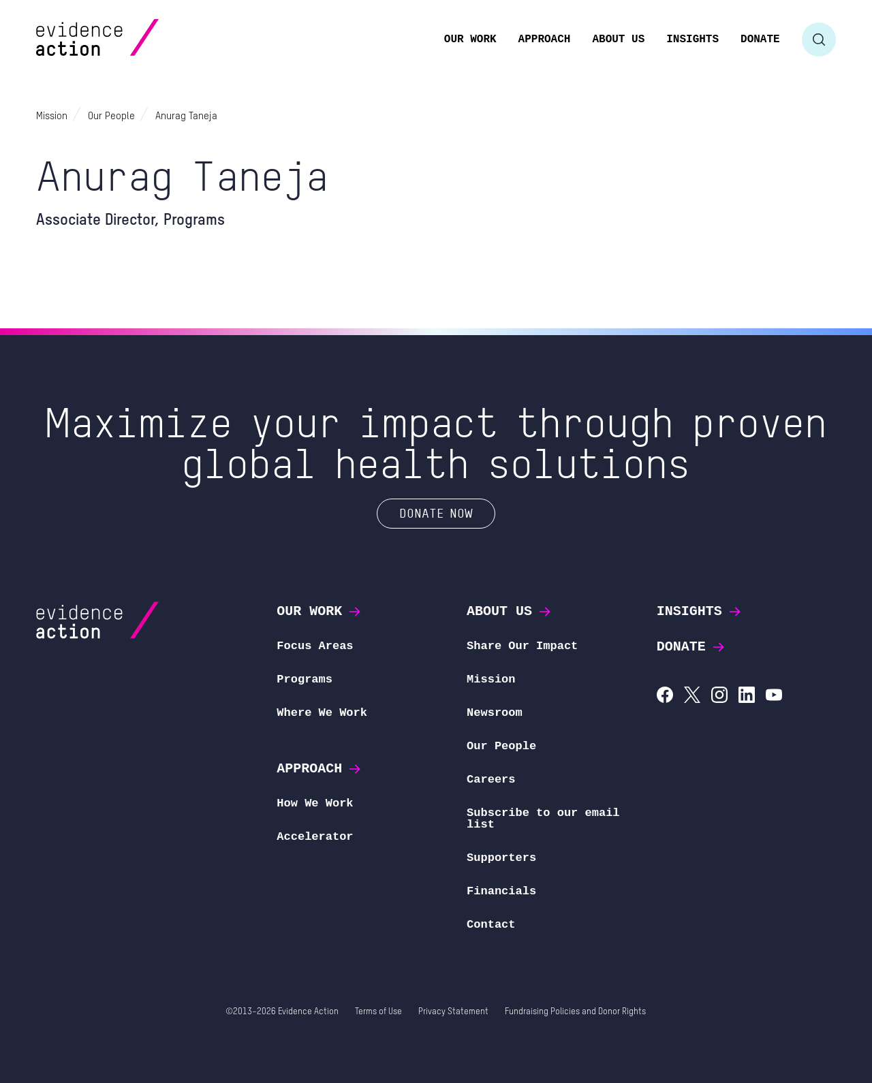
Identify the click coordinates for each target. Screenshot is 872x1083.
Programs (304, 679)
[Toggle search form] (819, 39)
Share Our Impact (522, 646)
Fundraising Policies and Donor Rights (575, 1011)
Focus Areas (315, 646)
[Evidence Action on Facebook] (665, 696)
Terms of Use (378, 1011)
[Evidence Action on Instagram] (719, 696)
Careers (491, 779)
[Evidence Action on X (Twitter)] (692, 696)
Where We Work (322, 713)
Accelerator (315, 837)
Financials (501, 891)
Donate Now (436, 513)
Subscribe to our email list (543, 818)
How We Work (315, 803)
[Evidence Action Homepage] (123, 39)
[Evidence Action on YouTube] (774, 696)
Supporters (501, 858)
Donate (691, 647)
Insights (700, 611)
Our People (501, 746)
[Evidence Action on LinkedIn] (746, 696)
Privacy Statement (453, 1011)
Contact (491, 924)
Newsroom (495, 713)
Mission (491, 679)
